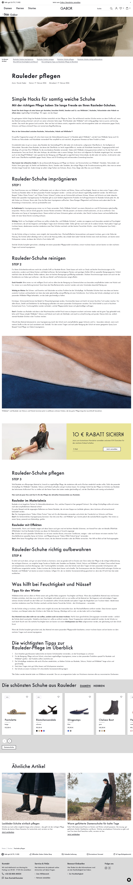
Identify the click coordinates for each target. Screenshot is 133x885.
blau (44, 731)
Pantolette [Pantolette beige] (10, 720)
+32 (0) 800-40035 (11, 874)
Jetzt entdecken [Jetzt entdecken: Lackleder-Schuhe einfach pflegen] (8, 833)
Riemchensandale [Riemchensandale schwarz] (46, 720)
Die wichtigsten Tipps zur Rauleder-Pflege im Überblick (65, 62)
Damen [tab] (85, 686)
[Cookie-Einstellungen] (129, 880)
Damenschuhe (9, 748)
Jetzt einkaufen (123, 54)
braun (104, 731)
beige (39, 731)
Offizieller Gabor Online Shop (40, 855)
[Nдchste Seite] (9, 742)
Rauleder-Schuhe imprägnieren (24, 59)
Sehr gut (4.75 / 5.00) (10, 855)
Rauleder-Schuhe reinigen (49, 59)
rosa (131, 731)
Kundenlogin (121, 16)
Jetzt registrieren (124, 25)
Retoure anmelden (43, 878)
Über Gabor (37, 8)
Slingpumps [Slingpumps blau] (74, 720)
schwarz (37, 731)
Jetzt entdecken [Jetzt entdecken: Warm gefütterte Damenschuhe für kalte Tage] (73, 835)
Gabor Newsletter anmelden (70, 2)
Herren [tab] (99, 686)
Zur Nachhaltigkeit (76, 874)
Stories (24, 8)
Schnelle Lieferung (69, 855)
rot (41, 731)
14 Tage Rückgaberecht (122, 855)
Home (4, 849)
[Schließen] (130, 2)
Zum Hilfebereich (42, 874)
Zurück (5, 14)
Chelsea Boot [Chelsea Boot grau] (106, 720)
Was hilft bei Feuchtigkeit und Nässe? (27, 62)
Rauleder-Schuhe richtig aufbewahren (98, 59)
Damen (5, 8)
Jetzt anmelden (111, 449)
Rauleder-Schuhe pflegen (71, 59)
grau (70, 731)
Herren (15, 8)
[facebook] (109, 868)
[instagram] (106, 868)
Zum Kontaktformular (12, 878)
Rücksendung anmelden (110, 38)
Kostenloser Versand (95, 855)
